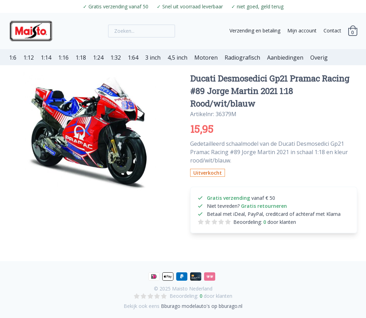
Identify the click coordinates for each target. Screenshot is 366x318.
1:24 (98, 57)
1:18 (81, 57)
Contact (332, 30)
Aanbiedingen (285, 57)
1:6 (12, 57)
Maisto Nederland (192, 288)
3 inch (153, 57)
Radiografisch (242, 57)
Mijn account (302, 30)
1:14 (46, 57)
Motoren (206, 57)
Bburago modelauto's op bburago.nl (201, 306)
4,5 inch (177, 57)
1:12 (28, 57)
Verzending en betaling (254, 30)
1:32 (115, 57)
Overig (319, 57)
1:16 (63, 57)
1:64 (133, 57)
